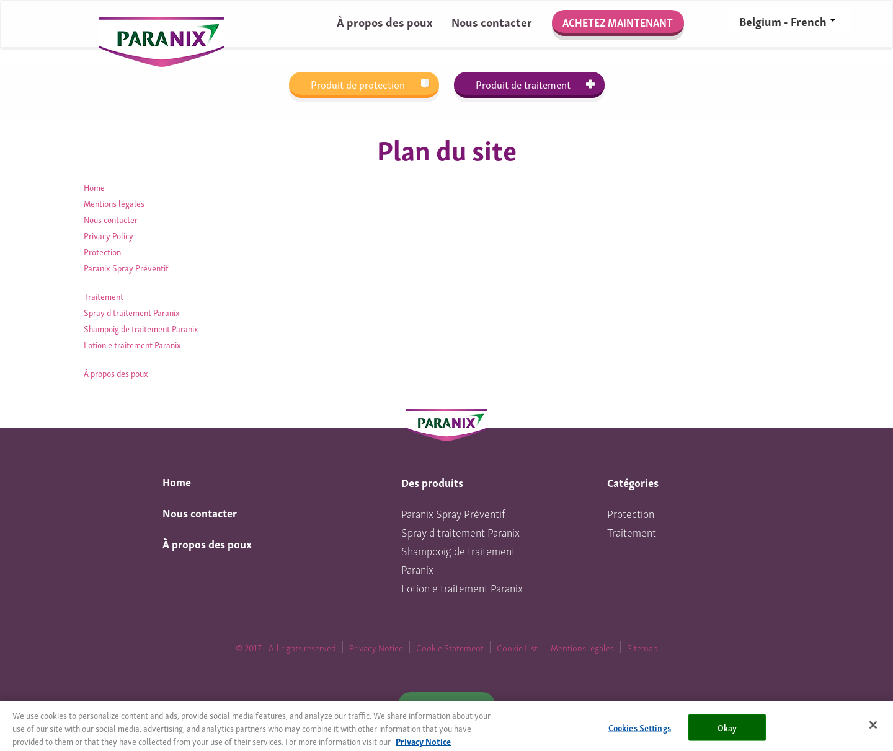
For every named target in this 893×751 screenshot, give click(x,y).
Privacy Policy (108, 235)
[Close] (873, 728)
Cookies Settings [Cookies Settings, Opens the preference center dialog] (639, 730)
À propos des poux (385, 21)
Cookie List (517, 647)
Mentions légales (114, 203)
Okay (727, 730)
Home (94, 187)
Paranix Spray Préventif (126, 267)
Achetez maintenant (617, 22)
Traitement (103, 296)
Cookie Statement (450, 647)
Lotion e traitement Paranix (132, 344)
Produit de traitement (523, 84)
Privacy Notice (376, 647)
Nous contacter (491, 21)
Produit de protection (358, 84)
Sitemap (642, 647)
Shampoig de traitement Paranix (141, 328)
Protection (102, 251)
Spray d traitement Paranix (132, 312)
